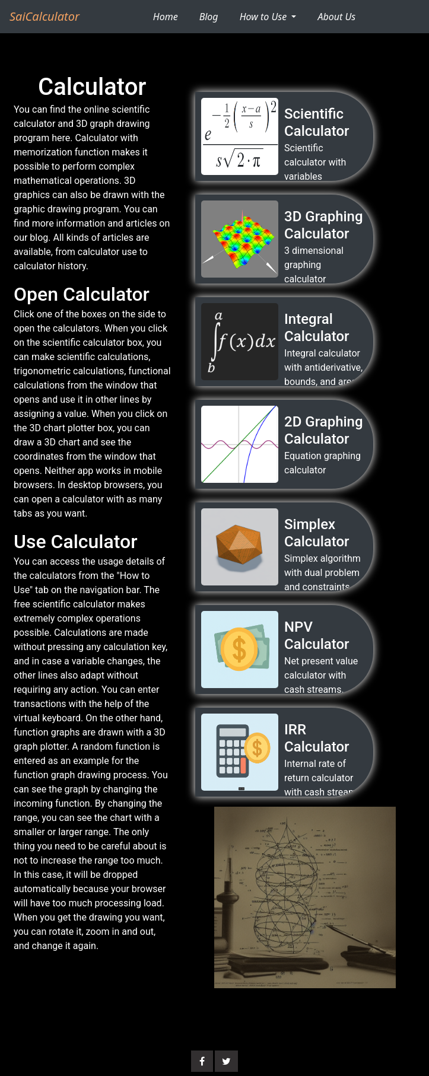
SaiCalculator (44, 16)
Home (170, 16)
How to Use (265, 16)
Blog (208, 16)
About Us (336, 16)
